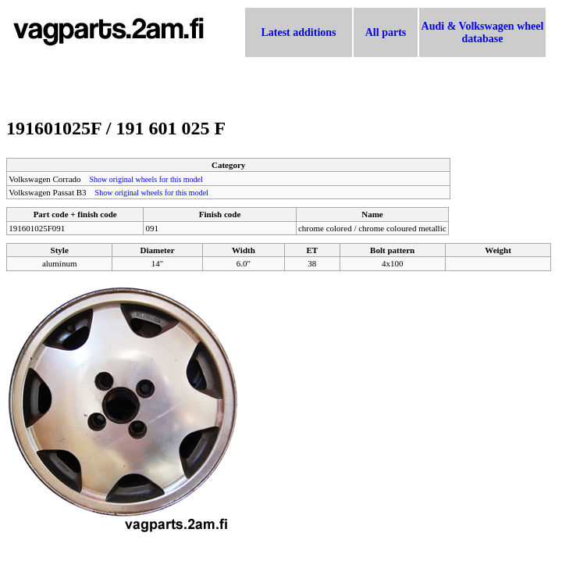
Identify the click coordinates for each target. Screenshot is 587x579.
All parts (386, 32)
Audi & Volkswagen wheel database (483, 32)
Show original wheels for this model (146, 179)
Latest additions (298, 32)
